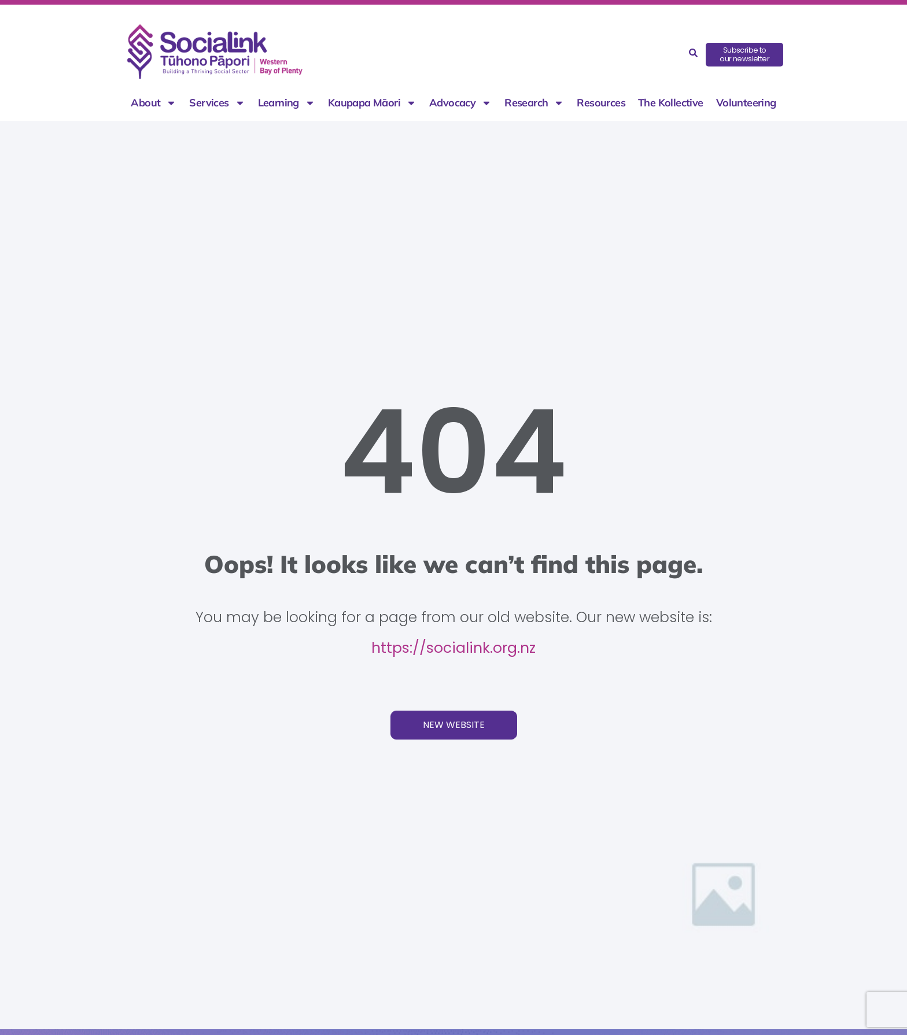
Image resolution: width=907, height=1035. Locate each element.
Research (534, 103)
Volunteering (746, 103)
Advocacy (460, 103)
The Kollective (670, 103)
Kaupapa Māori (372, 103)
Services (217, 103)
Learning (286, 103)
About (153, 103)
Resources (601, 103)
